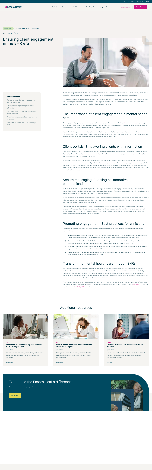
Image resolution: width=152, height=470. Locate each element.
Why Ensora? (90, 7)
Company (130, 1)
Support (139, 1)
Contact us (15, 395)
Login (147, 1)
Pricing (101, 7)
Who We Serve (76, 7)
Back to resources (9, 20)
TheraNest (136, 284)
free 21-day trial (79, 287)
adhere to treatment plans (131, 123)
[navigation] (86, 7)
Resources (109, 7)
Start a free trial (140, 7)
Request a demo (126, 7)
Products (54, 7)
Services (64, 7)
